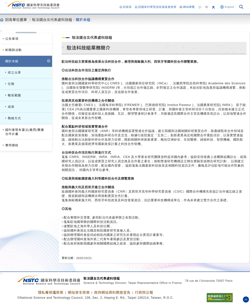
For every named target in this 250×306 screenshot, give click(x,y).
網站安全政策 (79, 292)
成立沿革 (14, 72)
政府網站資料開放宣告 (112, 292)
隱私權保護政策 (50, 292)
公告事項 (11, 39)
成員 (11, 107)
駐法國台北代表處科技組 (52, 19)
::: (6, 2)
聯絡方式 (14, 118)
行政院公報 (144, 292)
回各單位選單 (16, 19)
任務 (11, 84)
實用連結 (11, 145)
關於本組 (83, 19)
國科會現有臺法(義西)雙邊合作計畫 (24, 132)
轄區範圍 (14, 95)
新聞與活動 (13, 50)
